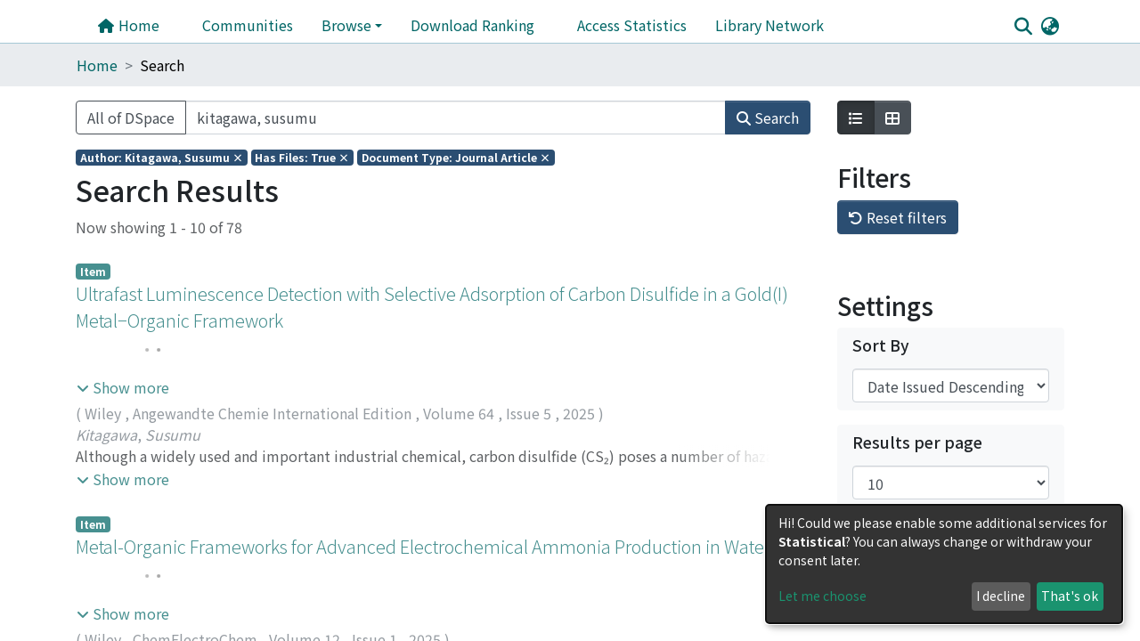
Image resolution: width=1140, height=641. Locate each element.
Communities (247, 25)
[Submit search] (1023, 25)
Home (128, 25)
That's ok (1069, 595)
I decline (1000, 595)
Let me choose (822, 595)
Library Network (617, 25)
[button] (1049, 25)
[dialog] (944, 564)
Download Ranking (472, 25)
